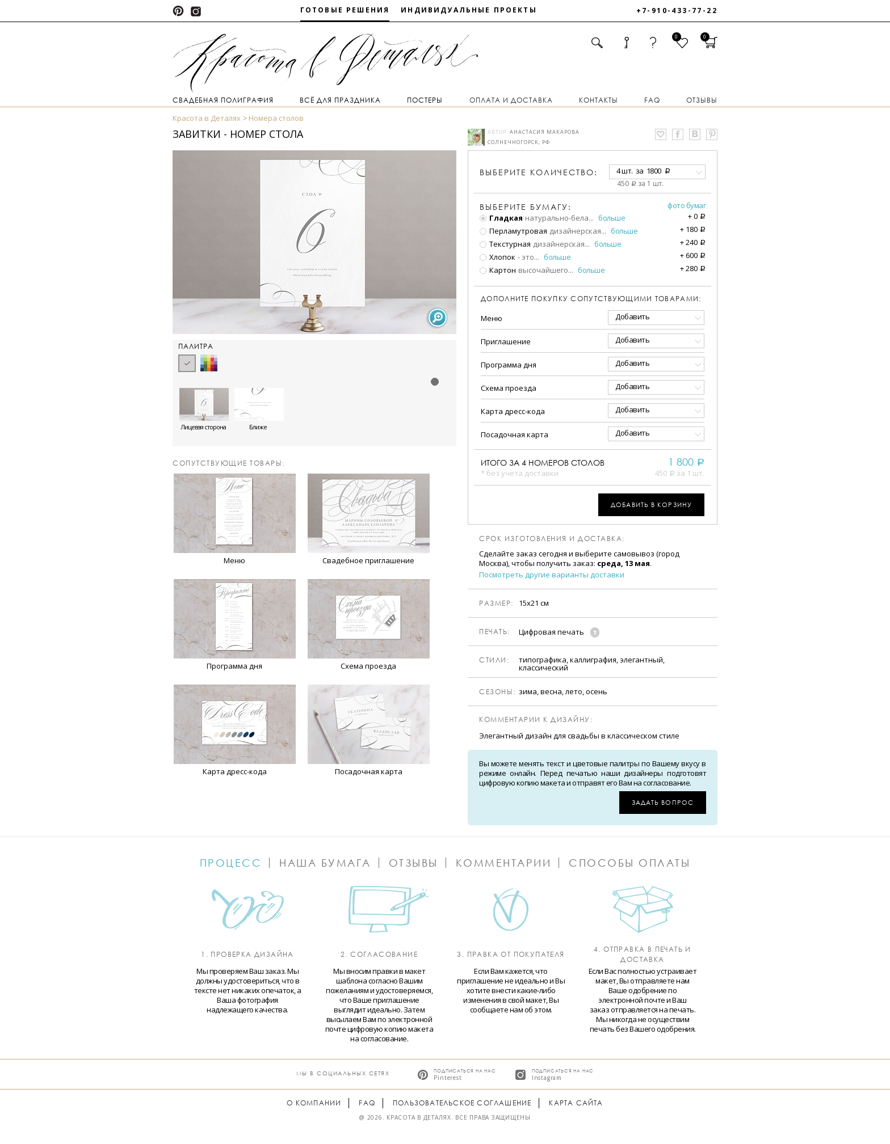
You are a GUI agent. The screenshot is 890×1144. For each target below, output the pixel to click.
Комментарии (504, 863)
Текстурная (505, 244)
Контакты (598, 100)
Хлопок (497, 257)
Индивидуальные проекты (469, 10)
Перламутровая (513, 231)
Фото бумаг (686, 205)
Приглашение (506, 341)
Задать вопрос (663, 802)
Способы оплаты (629, 863)
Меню (491, 318)
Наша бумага (325, 863)
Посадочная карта (514, 434)
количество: (539, 172)
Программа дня (508, 365)
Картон (498, 270)
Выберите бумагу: (526, 207)
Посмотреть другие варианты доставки (551, 575)
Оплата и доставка (511, 100)
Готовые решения (344, 10)
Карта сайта (576, 1103)
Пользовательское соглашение (462, 1103)
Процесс (231, 863)
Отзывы (701, 100)
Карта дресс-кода (513, 411)
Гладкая (501, 218)
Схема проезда (508, 388)
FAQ (652, 100)
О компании (314, 1103)
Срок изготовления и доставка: (552, 538)
